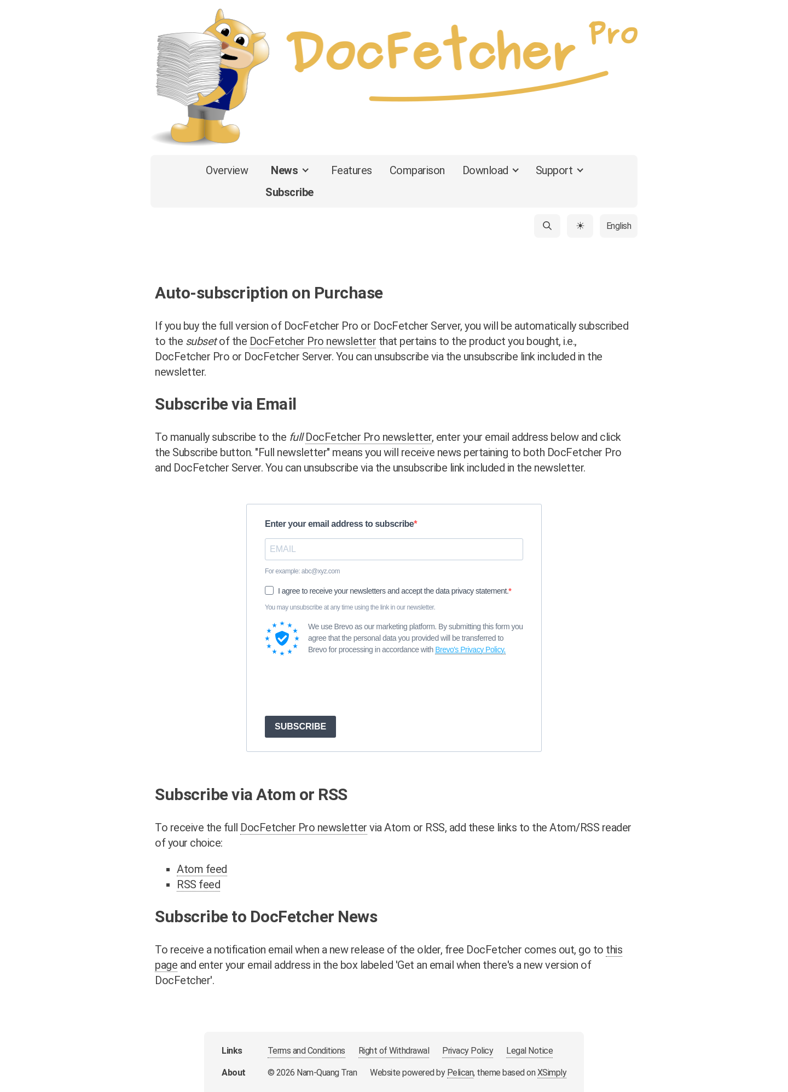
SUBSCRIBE (300, 726)
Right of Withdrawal (394, 1050)
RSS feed (198, 884)
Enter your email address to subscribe (339, 523)
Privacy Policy (467, 1050)
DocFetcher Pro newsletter (313, 341)
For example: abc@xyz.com (302, 571)
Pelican (460, 1072)
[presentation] (348, 685)
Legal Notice (529, 1050)
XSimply (552, 1072)
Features (351, 170)
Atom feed (202, 869)
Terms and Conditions (306, 1050)
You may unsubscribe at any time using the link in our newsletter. (350, 607)
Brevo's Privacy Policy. (470, 649)
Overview (227, 170)
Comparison (417, 170)
